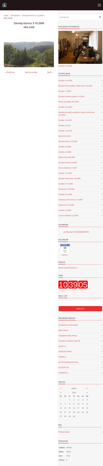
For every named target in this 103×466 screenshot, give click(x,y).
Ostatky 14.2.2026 (65, 66)
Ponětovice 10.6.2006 (66, 189)
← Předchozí (9, 72)
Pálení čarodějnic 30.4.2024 (68, 102)
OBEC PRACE (63, 330)
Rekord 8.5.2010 (64, 136)
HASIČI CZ (62, 346)
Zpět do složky (31, 72)
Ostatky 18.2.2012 (65, 120)
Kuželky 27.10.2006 (65, 184)
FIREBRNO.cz (63, 373)
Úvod (6, 15)
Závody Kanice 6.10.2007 (67, 162)
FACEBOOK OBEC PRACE (67, 335)
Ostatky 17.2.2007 (65, 173)
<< (61, 388)
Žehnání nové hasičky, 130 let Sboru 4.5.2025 (75, 86)
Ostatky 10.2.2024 (65, 107)
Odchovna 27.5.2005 (66, 205)
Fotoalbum (15, 15)
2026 (74, 392)
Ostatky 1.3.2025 (64, 91)
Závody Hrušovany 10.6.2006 (69, 178)
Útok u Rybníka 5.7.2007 (67, 168)
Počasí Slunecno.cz (70, 268)
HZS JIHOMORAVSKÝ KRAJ (68, 362)
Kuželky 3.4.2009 (64, 146)
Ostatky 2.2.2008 (64, 152)
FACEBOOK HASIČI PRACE (68, 325)
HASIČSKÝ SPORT (65, 351)
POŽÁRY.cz (62, 357)
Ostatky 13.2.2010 (65, 131)
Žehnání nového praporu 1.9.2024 (71, 96)
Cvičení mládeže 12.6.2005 (68, 215)
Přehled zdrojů (64, 432)
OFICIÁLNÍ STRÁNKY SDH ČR (69, 341)
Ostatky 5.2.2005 (64, 210)
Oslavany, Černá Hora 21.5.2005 (70, 199)
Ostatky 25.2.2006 (65, 194)
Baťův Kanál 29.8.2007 (66, 157)
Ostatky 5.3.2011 (64, 125)
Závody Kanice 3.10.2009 (33, 15)
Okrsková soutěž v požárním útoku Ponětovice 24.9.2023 (76, 113)
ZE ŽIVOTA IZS (63, 367)
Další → (50, 72)
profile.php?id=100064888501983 (76, 232)
